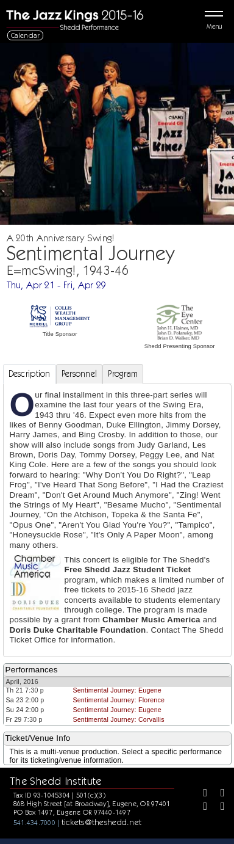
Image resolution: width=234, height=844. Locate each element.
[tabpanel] (117, 520)
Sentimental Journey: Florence (119, 700)
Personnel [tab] (80, 374)
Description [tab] (30, 374)
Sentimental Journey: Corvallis (118, 719)
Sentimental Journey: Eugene (117, 690)
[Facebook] (201, 794)
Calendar (25, 35)
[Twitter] (218, 794)
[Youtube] (218, 807)
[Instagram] (201, 807)
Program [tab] (123, 374)
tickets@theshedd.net (102, 822)
